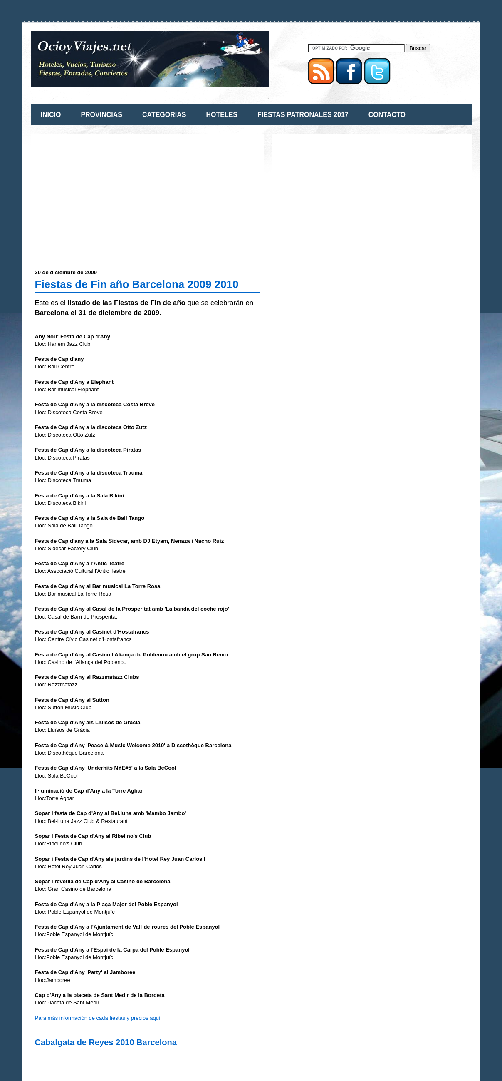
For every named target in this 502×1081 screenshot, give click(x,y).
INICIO (51, 114)
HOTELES (221, 114)
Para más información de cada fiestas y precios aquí (98, 1018)
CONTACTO (387, 114)
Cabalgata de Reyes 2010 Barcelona (106, 1042)
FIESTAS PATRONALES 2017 (303, 114)
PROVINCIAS (101, 114)
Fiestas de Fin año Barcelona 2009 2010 (137, 284)
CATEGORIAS (164, 114)
